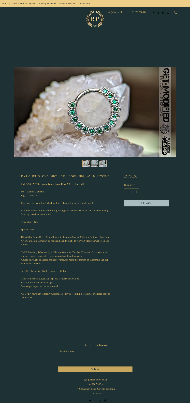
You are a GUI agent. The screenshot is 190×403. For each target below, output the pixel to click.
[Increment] (136, 192)
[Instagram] (163, 12)
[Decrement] (127, 192)
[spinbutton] (131, 192)
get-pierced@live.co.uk (110, 12)
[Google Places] (153, 12)
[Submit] (95, 369)
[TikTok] (168, 12)
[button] (175, 12)
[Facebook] (158, 12)
